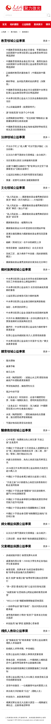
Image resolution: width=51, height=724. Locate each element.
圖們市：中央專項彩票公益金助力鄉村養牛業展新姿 (26, 328)
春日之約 (10, 372)
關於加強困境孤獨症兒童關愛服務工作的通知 (26, 669)
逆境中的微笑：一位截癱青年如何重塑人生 (26, 685)
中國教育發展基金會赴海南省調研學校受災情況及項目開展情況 (26, 128)
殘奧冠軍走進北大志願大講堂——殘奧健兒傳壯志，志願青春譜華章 (26, 704)
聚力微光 (14, 32)
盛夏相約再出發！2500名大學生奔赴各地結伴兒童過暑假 (26, 562)
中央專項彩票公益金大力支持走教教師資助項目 (26, 100)
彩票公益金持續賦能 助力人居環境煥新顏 (26, 335)
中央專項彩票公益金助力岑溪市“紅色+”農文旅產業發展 (27, 342)
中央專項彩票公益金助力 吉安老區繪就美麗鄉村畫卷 (27, 288)
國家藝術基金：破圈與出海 (19, 222)
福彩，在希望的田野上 (17, 307)
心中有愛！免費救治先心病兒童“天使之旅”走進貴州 (25, 441)
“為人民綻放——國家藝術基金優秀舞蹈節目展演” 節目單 (27, 215)
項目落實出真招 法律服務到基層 (21, 160)
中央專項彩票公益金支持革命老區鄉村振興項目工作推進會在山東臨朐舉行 (26, 280)
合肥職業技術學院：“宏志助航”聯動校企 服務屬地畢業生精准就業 (27, 119)
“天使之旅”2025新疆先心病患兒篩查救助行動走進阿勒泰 (26, 483)
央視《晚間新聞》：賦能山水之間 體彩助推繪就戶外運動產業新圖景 (27, 379)
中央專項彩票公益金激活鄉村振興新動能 (25, 301)
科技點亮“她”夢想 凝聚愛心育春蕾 (22, 623)
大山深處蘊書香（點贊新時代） (21, 107)
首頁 (4, 24)
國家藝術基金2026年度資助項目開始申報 (25, 228)
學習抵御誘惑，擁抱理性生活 (20, 386)
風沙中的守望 (12, 392)
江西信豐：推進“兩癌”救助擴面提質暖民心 (26, 539)
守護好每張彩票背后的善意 (19, 423)
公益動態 (26, 24)
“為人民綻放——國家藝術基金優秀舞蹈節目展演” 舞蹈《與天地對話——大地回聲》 (27, 198)
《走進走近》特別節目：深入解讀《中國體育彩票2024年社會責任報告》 (26, 407)
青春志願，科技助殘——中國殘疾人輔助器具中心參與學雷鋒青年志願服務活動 (26, 661)
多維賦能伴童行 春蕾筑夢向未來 (21, 555)
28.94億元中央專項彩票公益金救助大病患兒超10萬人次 (27, 469)
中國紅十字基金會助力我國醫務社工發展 (25, 508)
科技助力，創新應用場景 (18, 697)
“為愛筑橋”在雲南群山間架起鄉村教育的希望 (26, 593)
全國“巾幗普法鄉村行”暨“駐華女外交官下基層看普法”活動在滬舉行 (27, 167)
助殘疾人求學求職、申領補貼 (20, 648)
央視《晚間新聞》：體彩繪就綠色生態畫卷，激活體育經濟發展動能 (25, 416)
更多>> (46, 41)
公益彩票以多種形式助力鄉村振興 (22, 296)
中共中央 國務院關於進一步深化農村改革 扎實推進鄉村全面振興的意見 (27, 319)
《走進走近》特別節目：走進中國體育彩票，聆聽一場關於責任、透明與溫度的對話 (26, 398)
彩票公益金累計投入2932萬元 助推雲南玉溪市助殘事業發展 (27, 678)
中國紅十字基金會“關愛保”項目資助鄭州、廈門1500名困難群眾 (26, 492)
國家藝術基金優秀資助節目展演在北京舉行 (26, 262)
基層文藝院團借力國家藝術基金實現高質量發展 (26, 235)
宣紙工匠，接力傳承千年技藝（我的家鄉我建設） (26, 255)
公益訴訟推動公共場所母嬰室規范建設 (24, 174)
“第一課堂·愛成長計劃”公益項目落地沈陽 (26, 586)
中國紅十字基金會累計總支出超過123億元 (26, 476)
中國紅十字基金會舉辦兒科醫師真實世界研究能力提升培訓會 (26, 500)
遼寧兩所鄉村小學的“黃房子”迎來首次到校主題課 (26, 616)
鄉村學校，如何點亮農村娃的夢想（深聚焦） (25, 82)
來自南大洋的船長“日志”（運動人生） (24, 691)
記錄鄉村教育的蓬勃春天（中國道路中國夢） (25, 74)
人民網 (3, 32)
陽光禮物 (10, 360)
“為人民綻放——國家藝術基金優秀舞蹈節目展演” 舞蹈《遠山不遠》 (27, 207)
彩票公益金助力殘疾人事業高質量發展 (24, 654)
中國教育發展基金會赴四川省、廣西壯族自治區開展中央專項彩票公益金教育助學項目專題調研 (26, 64)
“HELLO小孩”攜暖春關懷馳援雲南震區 (25, 601)
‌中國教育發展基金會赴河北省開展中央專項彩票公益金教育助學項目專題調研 (26, 91)
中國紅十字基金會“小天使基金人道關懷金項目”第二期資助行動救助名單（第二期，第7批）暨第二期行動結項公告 (27, 451)
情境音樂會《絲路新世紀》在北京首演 (24, 248)
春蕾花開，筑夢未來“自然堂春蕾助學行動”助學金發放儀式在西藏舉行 (25, 571)
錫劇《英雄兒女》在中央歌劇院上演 (23, 242)
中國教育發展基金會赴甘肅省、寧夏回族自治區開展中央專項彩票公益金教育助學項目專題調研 (26, 53)
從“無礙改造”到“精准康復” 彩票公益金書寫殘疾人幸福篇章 (26, 641)
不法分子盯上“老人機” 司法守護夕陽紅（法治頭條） (27, 147)
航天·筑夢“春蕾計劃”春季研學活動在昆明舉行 (27, 579)
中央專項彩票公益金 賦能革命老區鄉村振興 (27, 313)
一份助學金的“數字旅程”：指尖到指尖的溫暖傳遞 (26, 607)
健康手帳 (10, 366)
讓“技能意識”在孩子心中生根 (20, 112)
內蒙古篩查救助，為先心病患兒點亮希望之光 (26, 461)
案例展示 (38, 24)
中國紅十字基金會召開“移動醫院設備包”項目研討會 (26, 515)
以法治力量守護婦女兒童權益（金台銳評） (26, 155)
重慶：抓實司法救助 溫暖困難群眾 (22, 180)
